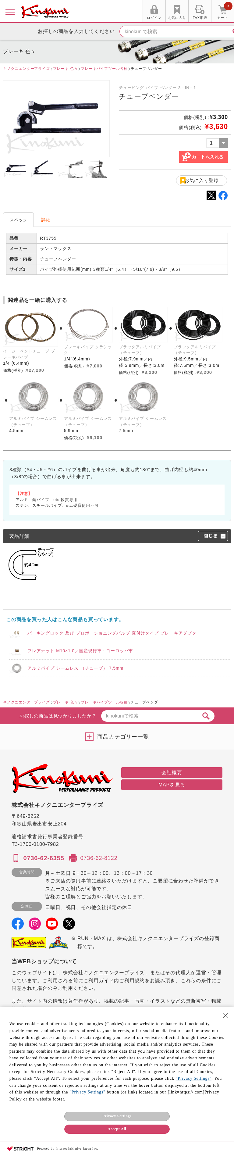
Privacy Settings (117, 1116)
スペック (18, 219)
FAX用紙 (200, 18)
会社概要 (171, 772)
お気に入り (177, 18)
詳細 (46, 219)
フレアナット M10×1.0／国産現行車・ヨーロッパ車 (80, 650)
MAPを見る (171, 784)
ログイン (154, 18)
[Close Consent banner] (225, 1015)
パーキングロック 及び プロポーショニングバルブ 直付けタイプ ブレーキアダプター (114, 633)
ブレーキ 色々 (65, 68)
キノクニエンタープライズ (26, 68)
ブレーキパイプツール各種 (104, 68)
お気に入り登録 (201, 180)
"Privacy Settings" (193, 1078)
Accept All (117, 1129)
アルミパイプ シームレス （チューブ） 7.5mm (75, 668)
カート (224, 12)
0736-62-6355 (43, 858)
